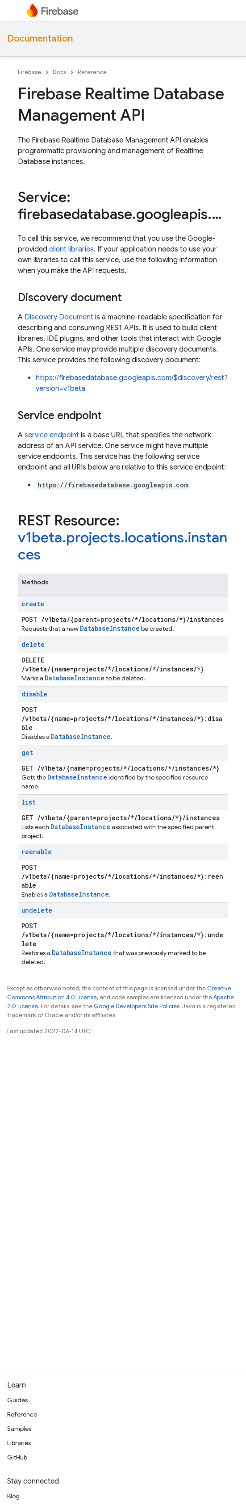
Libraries (19, 1443)
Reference (92, 72)
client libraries (71, 249)
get (27, 752)
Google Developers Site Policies (136, 1006)
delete (33, 644)
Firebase (29, 72)
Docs (59, 72)
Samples (19, 1429)
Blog (13, 1496)
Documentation (40, 38)
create (32, 603)
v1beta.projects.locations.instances (122, 545)
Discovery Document (59, 317)
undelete (36, 910)
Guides (17, 1400)
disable (34, 694)
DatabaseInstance (110, 628)
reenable (36, 851)
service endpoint (52, 435)
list (28, 802)
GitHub (17, 1457)
